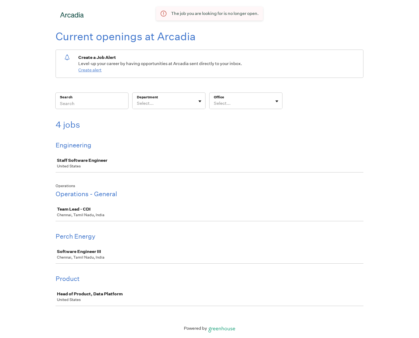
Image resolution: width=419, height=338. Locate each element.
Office (219, 97)
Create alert (90, 70)
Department (147, 97)
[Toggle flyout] (200, 101)
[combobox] (137, 103)
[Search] (92, 104)
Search (66, 97)
